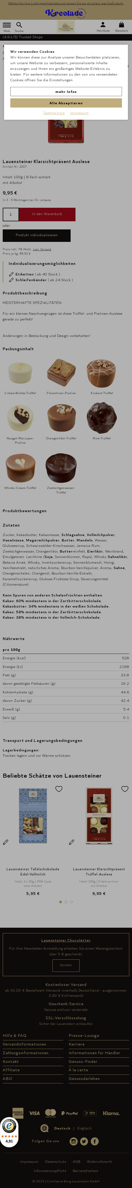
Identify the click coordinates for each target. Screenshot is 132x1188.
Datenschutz (54, 113)
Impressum (79, 113)
